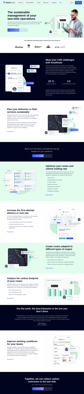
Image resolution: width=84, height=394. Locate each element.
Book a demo (24, 30)
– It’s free (13, 30)
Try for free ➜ (11, 232)
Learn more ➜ (11, 131)
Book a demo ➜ (50, 195)
